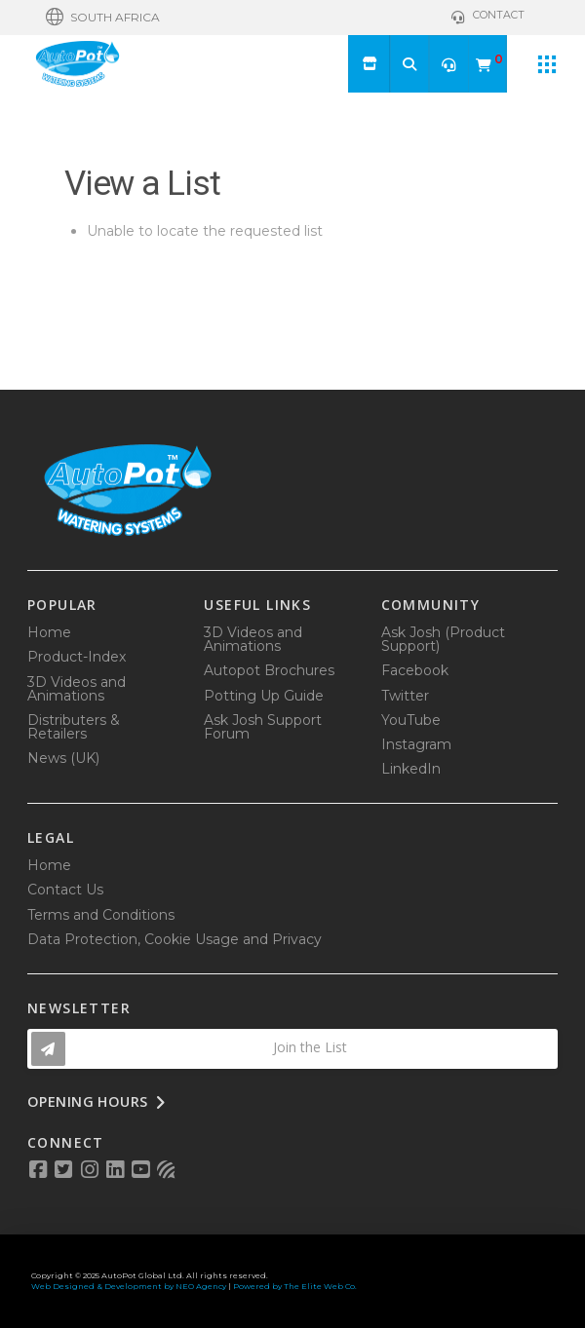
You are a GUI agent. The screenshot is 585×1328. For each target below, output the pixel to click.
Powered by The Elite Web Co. (295, 1286)
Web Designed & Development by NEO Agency (128, 1286)
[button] (103, 17)
